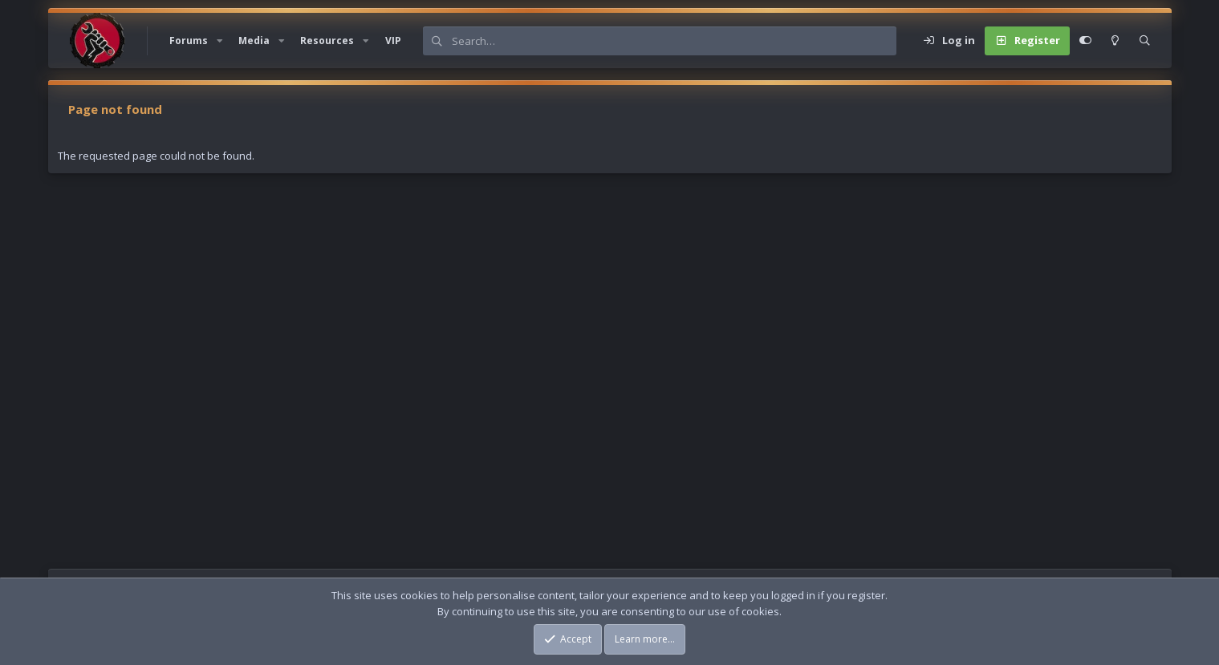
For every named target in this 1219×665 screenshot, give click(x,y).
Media (254, 40)
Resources (327, 40)
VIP (393, 40)
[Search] (674, 40)
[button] (220, 40)
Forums (188, 40)
